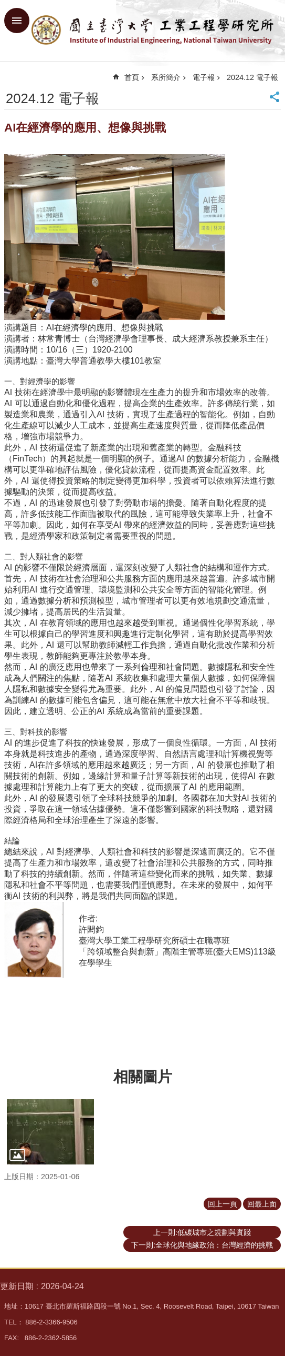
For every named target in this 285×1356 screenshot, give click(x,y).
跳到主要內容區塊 (5, 5)
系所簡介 (166, 77)
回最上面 (262, 1204)
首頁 (131, 77)
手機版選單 (16, 20)
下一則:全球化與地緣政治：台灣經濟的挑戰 (202, 1245)
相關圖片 (142, 1077)
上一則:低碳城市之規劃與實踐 (202, 1232)
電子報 (204, 77)
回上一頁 (222, 1204)
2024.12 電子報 (252, 77)
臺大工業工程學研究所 (153, 30)
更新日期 (17, 1286)
